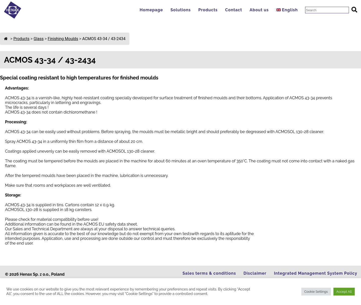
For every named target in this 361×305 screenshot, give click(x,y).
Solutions (180, 10)
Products (208, 10)
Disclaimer (254, 273)
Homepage (151, 10)
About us (259, 10)
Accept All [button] (344, 291)
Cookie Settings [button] (316, 291)
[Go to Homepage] (12, 17)
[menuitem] (288, 10)
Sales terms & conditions (209, 273)
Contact (233, 10)
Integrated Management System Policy (315, 273)
